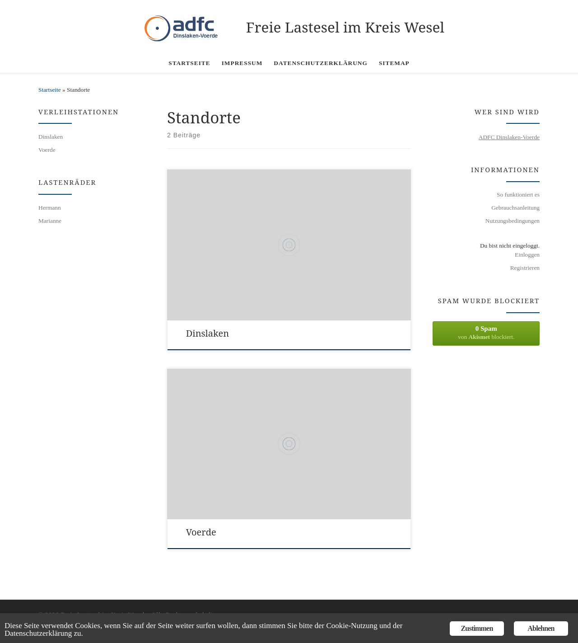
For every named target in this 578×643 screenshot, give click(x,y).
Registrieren (525, 267)
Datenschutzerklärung (38, 633)
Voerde (201, 532)
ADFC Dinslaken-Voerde (509, 137)
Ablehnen (540, 628)
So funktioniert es (518, 194)
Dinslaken (207, 333)
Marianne (49, 220)
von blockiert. (486, 332)
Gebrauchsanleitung (515, 207)
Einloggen (527, 254)
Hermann (49, 207)
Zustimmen (477, 628)
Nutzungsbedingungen (512, 220)
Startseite (49, 89)
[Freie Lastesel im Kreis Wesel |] (187, 25)
